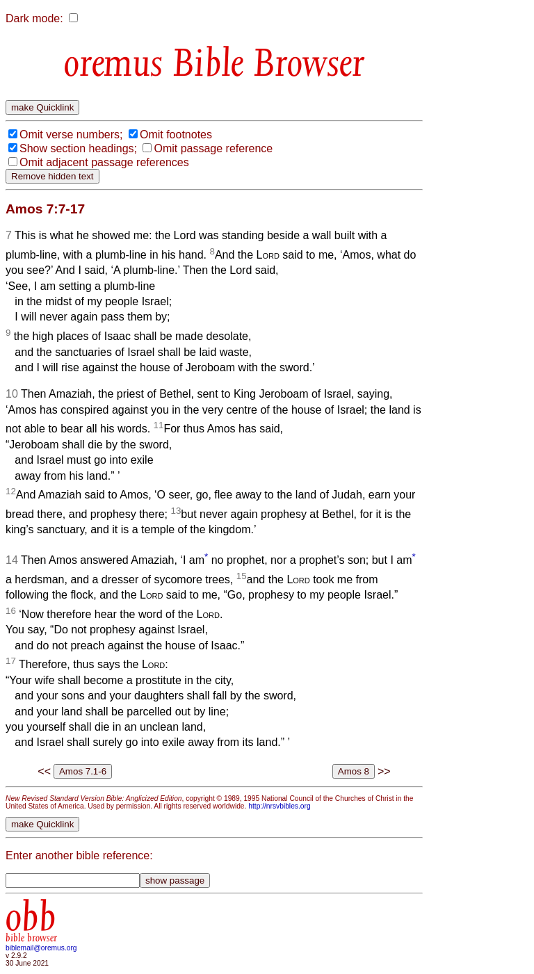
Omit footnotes (176, 134)
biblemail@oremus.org (41, 948)
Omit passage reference (213, 148)
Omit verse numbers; (70, 134)
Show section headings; (78, 148)
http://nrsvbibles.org (279, 806)
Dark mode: (34, 18)
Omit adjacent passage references (104, 162)
